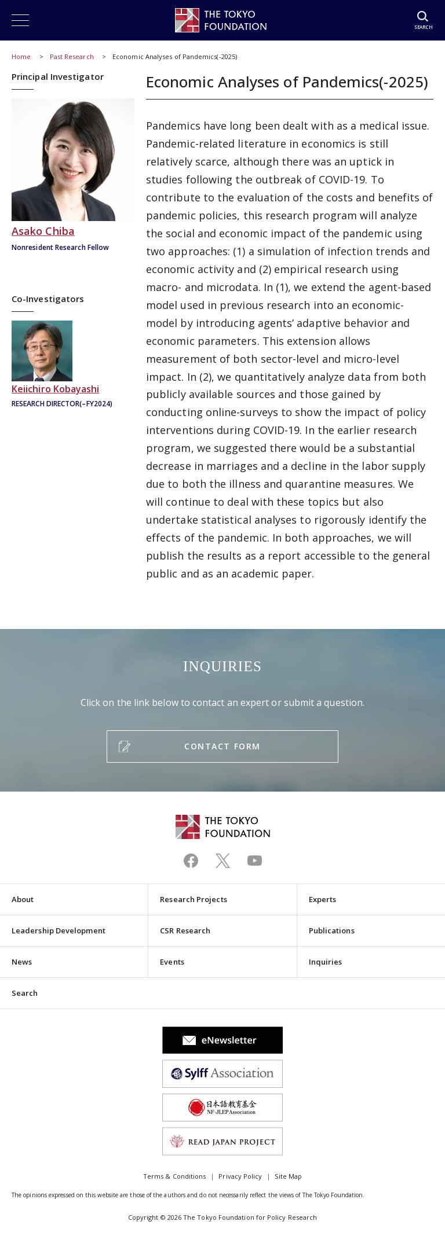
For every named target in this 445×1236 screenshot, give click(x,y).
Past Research (72, 56)
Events (172, 962)
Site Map (288, 1176)
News (22, 962)
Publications (332, 930)
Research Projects (193, 899)
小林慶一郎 (73, 365)
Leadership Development (58, 930)
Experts (323, 899)
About (23, 899)
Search (25, 993)
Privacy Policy (240, 1176)
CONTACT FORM (222, 746)
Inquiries (325, 962)
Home (21, 56)
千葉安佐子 (73, 176)
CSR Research (185, 930)
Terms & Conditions (174, 1176)
